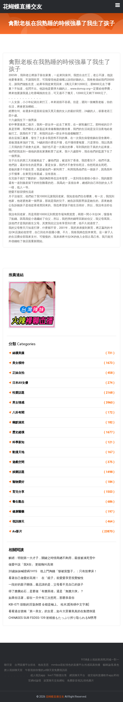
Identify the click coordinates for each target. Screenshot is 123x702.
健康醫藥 (63, 511)
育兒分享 (63, 491)
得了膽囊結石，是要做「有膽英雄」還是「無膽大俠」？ (46, 591)
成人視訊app (37, 675)
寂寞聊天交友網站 (54, 680)
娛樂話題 (63, 472)
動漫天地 (63, 452)
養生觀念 (63, 501)
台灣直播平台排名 (25, 664)
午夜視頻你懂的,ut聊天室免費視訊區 (46, 670)
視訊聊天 (63, 521)
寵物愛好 (63, 482)
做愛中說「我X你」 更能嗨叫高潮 (31, 564)
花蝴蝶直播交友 (55, 696)
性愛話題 (63, 392)
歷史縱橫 (63, 432)
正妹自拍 (63, 372)
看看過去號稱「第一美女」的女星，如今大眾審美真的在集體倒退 (52, 611)
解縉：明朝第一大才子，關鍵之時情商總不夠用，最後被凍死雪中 (52, 558)
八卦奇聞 (63, 412)
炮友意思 (43, 664)
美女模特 (63, 363)
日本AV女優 (63, 382)
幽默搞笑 (63, 422)
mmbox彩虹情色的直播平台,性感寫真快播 (75, 664)
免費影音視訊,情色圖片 (80, 680)
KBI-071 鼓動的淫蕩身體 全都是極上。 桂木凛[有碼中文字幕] (49, 604)
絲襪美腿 (63, 353)
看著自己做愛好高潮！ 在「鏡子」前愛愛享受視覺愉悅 (46, 578)
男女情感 (63, 402)
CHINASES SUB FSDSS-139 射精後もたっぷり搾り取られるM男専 (53, 618)
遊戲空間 (63, 462)
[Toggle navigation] (117, 5)
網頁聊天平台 (77, 675)
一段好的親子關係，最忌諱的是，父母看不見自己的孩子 (46, 584)
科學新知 (63, 442)
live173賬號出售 (57, 675)
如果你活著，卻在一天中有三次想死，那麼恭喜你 (41, 598)
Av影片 (63, 531)
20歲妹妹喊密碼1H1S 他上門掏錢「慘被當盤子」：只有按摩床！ (53, 571)
